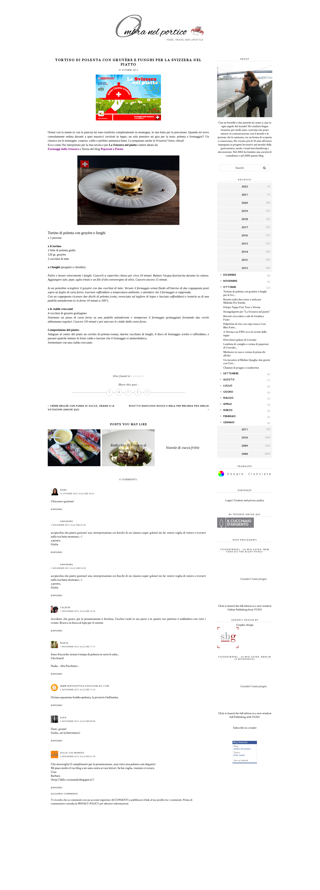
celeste (65, 607)
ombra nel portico (242, 749)
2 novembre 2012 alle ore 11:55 (78, 690)
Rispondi (56, 509)
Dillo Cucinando (72, 753)
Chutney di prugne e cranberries (241, 368)
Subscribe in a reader (245, 728)
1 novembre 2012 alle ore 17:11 (78, 647)
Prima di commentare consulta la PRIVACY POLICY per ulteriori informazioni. (121, 801)
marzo (228, 410)
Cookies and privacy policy (249, 500)
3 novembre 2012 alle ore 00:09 (78, 721)
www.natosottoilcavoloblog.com (84, 686)
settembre (231, 373)
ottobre (229, 287)
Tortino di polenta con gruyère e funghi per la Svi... (245, 293)
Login (228, 500)
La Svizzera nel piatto (123, 144)
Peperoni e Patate (112, 149)
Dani (63, 490)
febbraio (229, 416)
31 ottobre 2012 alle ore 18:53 (77, 494)
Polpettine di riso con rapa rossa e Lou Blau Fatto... (244, 325)
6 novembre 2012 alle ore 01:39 (78, 757)
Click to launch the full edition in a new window (244, 606)
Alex (63, 717)
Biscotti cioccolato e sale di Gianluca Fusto (243, 318)
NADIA (64, 643)
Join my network (240, 760)
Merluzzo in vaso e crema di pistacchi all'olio (244, 353)
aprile (227, 404)
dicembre (229, 274)
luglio (227, 385)
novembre (230, 281)
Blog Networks (240, 742)
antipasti (138, 376)
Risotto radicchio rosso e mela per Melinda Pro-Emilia (242, 301)
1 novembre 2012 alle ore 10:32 (78, 611)
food (235, 755)
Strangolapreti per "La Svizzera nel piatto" (246, 312)
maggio (228, 398)
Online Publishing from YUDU (245, 609)
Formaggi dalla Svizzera (63, 149)
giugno (228, 391)
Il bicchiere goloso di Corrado (239, 340)
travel (242, 755)
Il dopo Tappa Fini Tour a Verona (241, 307)
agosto (228, 379)
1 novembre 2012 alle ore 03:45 (68, 525)
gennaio (229, 422)
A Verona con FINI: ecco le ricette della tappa (245, 333)
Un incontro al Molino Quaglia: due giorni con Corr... (246, 361)
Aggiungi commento (64, 794)
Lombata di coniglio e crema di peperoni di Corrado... (246, 345)
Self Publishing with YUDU (244, 717)
